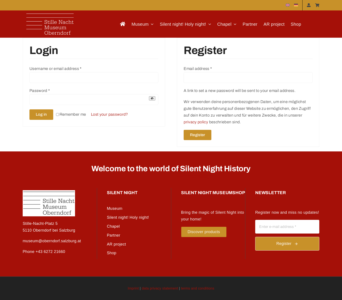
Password (39, 90)
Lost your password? (109, 114)
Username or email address (55, 68)
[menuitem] (288, 5)
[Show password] (152, 98)
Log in (41, 114)
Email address (198, 68)
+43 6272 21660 (50, 251)
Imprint (133, 288)
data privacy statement (160, 288)
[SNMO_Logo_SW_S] (49, 192)
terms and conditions (197, 288)
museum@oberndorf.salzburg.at (52, 241)
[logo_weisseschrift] (50, 12)
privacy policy (196, 122)
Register (197, 135)
